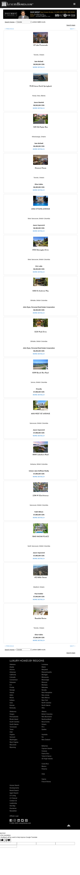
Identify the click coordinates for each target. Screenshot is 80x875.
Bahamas (45, 746)
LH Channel (13, 798)
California (13, 674)
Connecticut (14, 680)
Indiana (12, 700)
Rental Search (14, 790)
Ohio (43, 708)
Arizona (12, 669)
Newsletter (13, 811)
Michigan (45, 674)
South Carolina (14, 722)
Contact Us (13, 801)
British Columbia (47, 714)
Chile (43, 774)
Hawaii (12, 692)
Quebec (44, 729)
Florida (12, 687)
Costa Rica (45, 764)
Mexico (44, 766)
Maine (44, 667)
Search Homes (10, 22)
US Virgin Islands (47, 759)
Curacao (44, 751)
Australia (44, 734)
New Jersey (45, 695)
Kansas (12, 705)
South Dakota (14, 724)
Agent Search (14, 793)
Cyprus (44, 779)
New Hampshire (47, 692)
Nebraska (45, 687)
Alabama (13, 664)
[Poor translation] (7, 840)
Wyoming (13, 747)
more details (39, 67)
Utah (11, 732)
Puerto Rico (45, 753)
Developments (14, 788)
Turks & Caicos (46, 756)
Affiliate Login (14, 816)
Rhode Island (14, 719)
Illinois (12, 697)
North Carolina (46, 703)
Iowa (11, 703)
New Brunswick (47, 717)
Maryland (45, 669)
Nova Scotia (45, 722)
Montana (44, 685)
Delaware (13, 682)
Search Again (70, 25)
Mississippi (45, 680)
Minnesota (45, 677)
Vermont (12, 737)
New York (45, 700)
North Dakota (46, 705)
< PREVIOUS (9, 29)
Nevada (44, 690)
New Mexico (46, 697)
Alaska (12, 667)
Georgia (12, 690)
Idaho (11, 695)
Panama (44, 769)
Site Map (12, 806)
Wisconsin (13, 745)
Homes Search (14, 785)
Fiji (42, 737)
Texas (12, 729)
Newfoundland (46, 719)
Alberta (44, 711)
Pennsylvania (14, 717)
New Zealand (46, 739)
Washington (13, 739)
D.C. (11, 685)
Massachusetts (47, 672)
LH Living (13, 795)
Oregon (12, 714)
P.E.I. (43, 727)
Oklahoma (13, 711)
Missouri (44, 682)
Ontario (44, 724)
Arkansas (13, 672)
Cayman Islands (47, 748)
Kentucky (13, 708)
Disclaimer (13, 808)
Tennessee (13, 727)
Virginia (12, 734)
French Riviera (46, 781)
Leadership (13, 803)
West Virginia (14, 742)
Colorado (13, 677)
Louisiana (45, 664)
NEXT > (72, 29)
